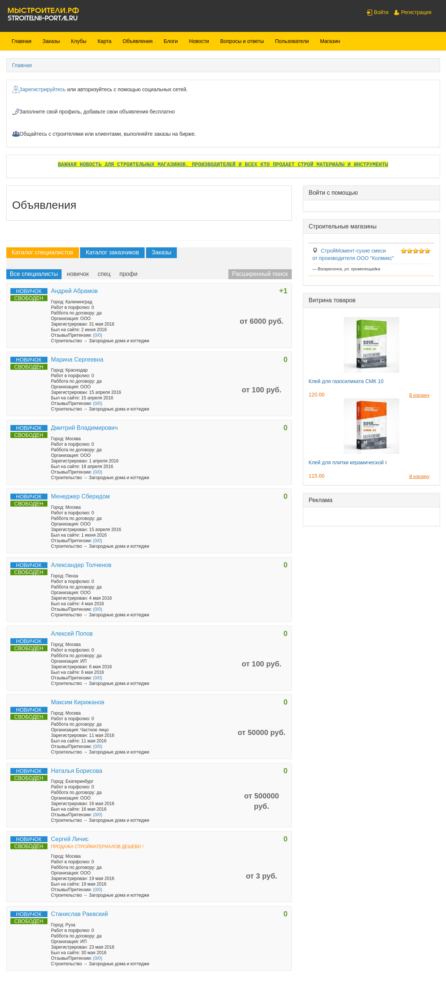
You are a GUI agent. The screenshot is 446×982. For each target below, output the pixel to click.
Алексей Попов (72, 633)
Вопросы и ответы (242, 41)
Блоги (171, 41)
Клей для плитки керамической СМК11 (355, 462)
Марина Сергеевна (77, 359)
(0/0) (97, 335)
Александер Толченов (81, 565)
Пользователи (292, 41)
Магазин (330, 41)
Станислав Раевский (79, 914)
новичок (78, 274)
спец (104, 274)
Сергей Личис (70, 839)
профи (128, 274)
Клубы (79, 41)
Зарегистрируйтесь (43, 89)
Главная (22, 41)
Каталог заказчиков (112, 252)
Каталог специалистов (42, 252)
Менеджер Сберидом (80, 496)
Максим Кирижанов (78, 702)
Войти (378, 12)
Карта (104, 41)
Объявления (138, 41)
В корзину (419, 395)
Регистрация (413, 12)
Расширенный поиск (260, 274)
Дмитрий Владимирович (84, 428)
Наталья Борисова (76, 771)
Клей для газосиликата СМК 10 (346, 381)
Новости (199, 41)
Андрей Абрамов (74, 291)
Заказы (51, 41)
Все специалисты (34, 274)
